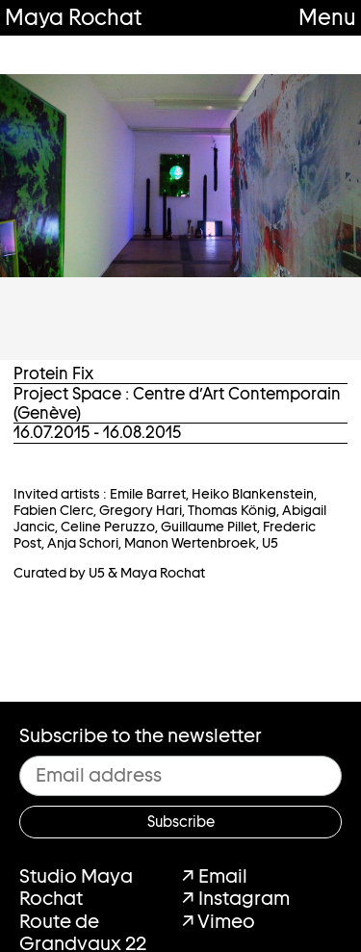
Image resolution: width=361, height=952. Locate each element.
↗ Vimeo (218, 921)
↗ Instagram (236, 898)
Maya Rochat (73, 17)
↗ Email (214, 876)
